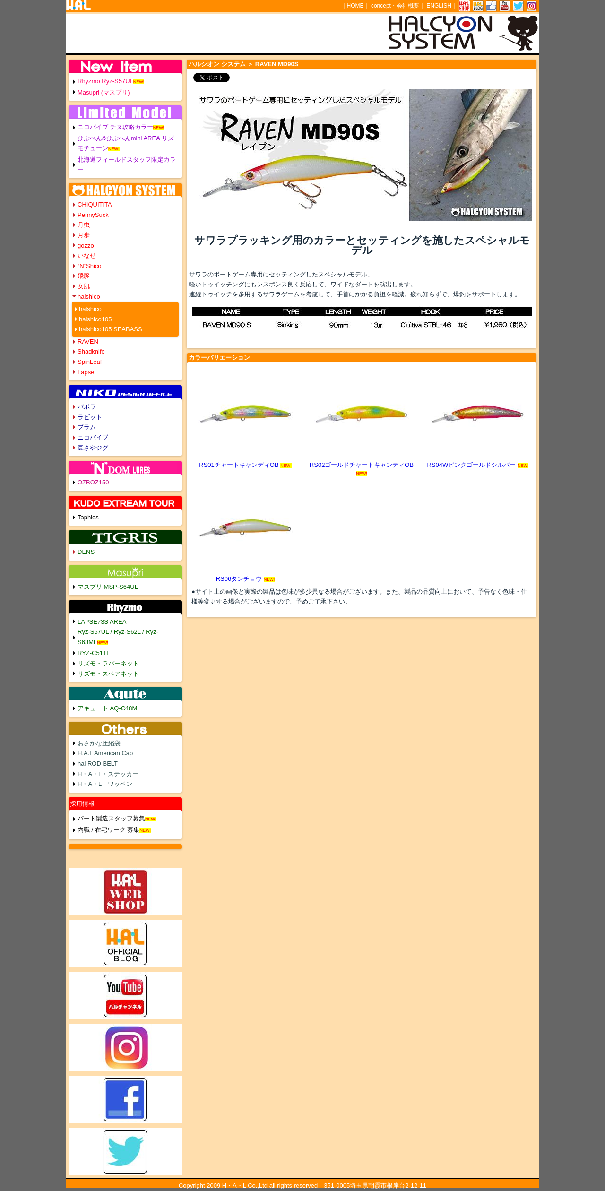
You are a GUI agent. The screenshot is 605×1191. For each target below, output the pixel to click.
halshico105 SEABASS (110, 329)
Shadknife (91, 351)
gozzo (86, 245)
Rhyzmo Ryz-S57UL (105, 81)
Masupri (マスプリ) (104, 92)
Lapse (86, 372)
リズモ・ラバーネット (108, 663)
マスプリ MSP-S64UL (108, 586)
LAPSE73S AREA (102, 621)
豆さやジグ (93, 447)
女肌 (84, 286)
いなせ (87, 255)
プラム (87, 427)
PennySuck (93, 214)
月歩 (84, 235)
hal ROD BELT (98, 763)
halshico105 (95, 319)
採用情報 (82, 803)
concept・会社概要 (395, 5)
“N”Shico (90, 265)
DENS (86, 551)
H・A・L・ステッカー (108, 773)
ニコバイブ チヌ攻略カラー (115, 126)
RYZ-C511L (94, 652)
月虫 (84, 224)
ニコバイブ (93, 437)
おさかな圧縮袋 (99, 743)
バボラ (87, 406)
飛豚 (84, 275)
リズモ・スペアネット (108, 673)
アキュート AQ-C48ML (109, 708)
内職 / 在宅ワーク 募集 (108, 829)
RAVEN (88, 341)
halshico (89, 296)
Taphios (88, 517)
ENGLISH (438, 5)
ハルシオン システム (217, 64)
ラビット (90, 417)
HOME (355, 5)
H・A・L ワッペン (105, 783)
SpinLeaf (90, 361)
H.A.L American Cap (105, 753)
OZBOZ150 (93, 482)
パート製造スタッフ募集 (111, 818)
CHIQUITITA (95, 204)
